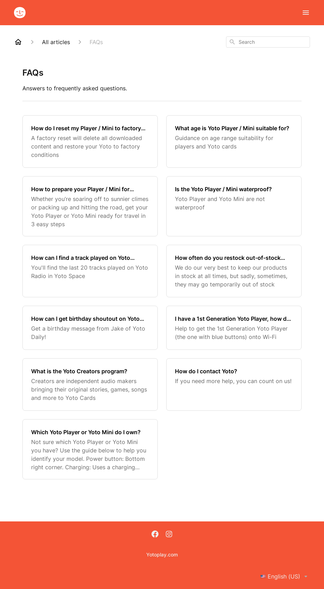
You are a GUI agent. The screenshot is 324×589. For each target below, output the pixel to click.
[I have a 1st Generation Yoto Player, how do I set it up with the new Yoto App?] (234, 328)
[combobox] (268, 42)
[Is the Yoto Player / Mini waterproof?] (234, 206)
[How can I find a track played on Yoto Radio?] (90, 271)
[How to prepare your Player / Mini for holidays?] (90, 206)
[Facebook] (155, 535)
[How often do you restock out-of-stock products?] (234, 271)
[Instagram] (169, 535)
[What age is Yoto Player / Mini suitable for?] (234, 141)
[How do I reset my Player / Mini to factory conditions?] (90, 141)
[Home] (18, 42)
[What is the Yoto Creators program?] (90, 384)
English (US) (285, 576)
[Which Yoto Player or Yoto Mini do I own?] (90, 449)
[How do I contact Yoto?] (234, 384)
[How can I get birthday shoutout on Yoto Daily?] (90, 328)
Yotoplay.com (162, 554)
